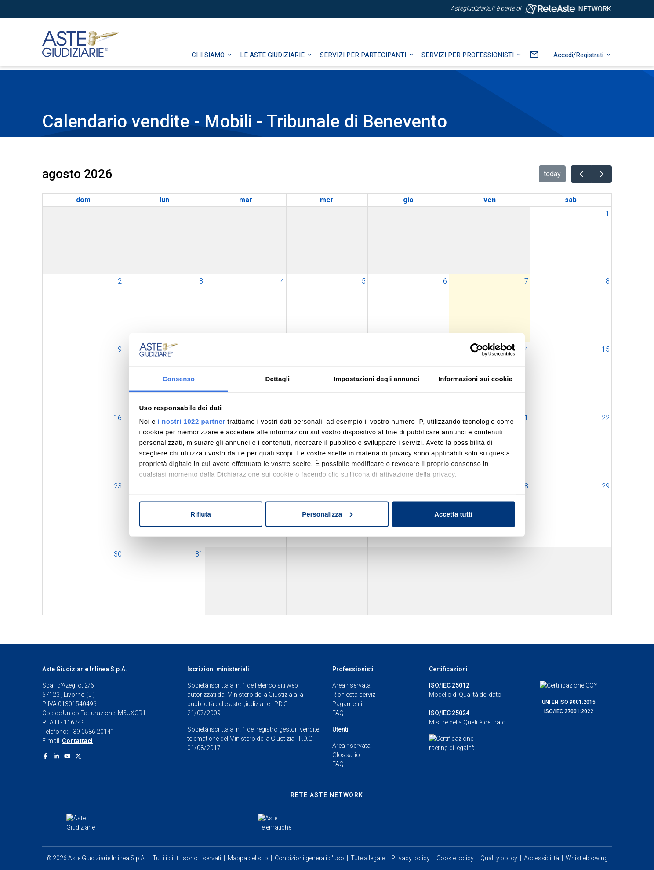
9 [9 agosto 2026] (120, 349)
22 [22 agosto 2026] (606, 418)
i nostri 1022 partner (191, 421)
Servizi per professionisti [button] (468, 59)
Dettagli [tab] (277, 378)
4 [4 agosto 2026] (282, 281)
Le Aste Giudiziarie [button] (273, 59)
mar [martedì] (245, 200)
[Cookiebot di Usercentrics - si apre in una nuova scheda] (476, 350)
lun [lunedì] (164, 200)
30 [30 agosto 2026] (118, 554)
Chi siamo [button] (209, 59)
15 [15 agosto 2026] (606, 349)
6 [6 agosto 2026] (445, 281)
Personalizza (327, 513)
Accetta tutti (453, 513)
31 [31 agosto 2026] (199, 554)
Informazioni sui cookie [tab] (475, 378)
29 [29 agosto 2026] (606, 486)
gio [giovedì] (408, 200)
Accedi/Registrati (579, 59)
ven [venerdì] (489, 200)
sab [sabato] (571, 200)
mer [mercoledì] (327, 200)
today (552, 174)
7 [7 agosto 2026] (526, 281)
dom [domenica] (83, 200)
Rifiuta (200, 513)
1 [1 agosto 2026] (608, 213)
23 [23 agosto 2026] (118, 486)
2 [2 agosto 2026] (120, 281)
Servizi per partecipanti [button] (364, 59)
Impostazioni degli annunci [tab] (376, 378)
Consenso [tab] (179, 378)
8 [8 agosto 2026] (608, 281)
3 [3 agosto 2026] (201, 281)
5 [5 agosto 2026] (364, 281)
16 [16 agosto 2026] (118, 418)
